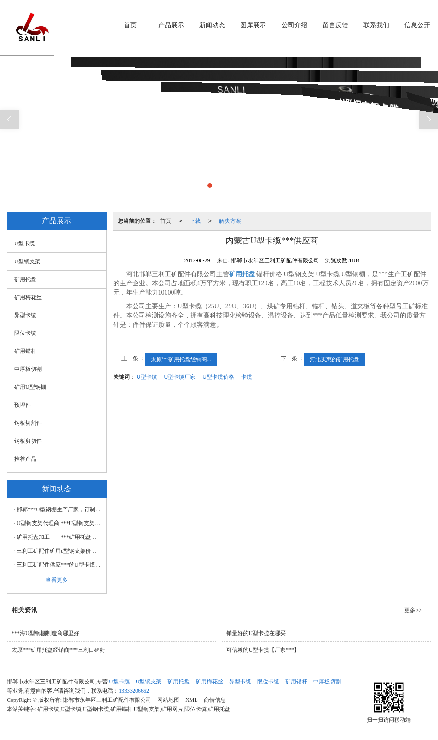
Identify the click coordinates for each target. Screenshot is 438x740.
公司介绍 (294, 25)
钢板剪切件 (28, 441)
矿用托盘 (25, 279)
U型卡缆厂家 (180, 377)
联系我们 (376, 25)
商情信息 (215, 700)
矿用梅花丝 (28, 297)
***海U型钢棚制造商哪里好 (45, 633)
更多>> (413, 610)
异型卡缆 (25, 315)
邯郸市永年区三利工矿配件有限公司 (107, 700)
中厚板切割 (28, 369)
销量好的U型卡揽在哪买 (256, 633)
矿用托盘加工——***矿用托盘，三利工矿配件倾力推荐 (59, 537)
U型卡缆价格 (218, 377)
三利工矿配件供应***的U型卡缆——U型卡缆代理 (59, 564)
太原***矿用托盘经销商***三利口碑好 (58, 650)
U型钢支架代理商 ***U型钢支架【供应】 (59, 523)
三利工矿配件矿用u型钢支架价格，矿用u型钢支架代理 (59, 551)
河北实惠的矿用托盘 (334, 359)
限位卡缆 (25, 333)
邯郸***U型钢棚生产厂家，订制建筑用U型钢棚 (59, 509)
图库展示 (253, 25)
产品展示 (171, 25)
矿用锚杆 (25, 351)
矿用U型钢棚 (30, 387)
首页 (130, 25)
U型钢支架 (27, 261)
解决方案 (230, 221)
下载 (195, 221)
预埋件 (22, 405)
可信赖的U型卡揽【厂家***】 (263, 650)
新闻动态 (212, 25)
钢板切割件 (28, 423)
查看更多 (57, 580)
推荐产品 (25, 459)
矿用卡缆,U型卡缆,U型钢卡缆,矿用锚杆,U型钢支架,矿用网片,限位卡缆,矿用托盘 (133, 709)
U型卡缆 (147, 377)
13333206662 (134, 691)
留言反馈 (335, 25)
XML (191, 700)
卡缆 (246, 377)
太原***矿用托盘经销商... (181, 359)
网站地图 (168, 700)
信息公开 (417, 25)
